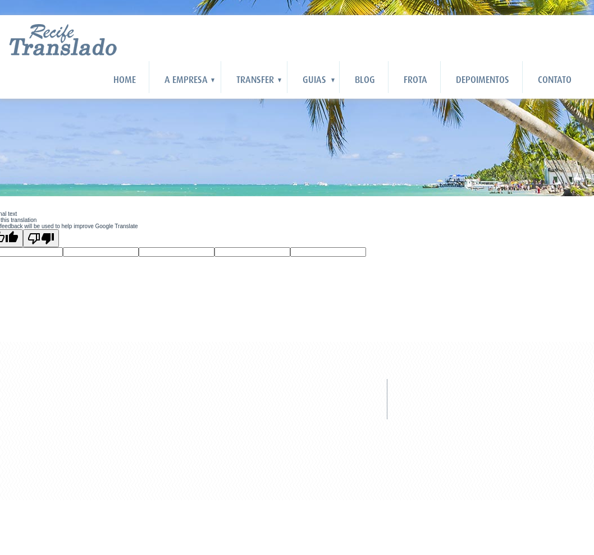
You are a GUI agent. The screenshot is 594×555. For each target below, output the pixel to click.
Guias (314, 80)
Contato (555, 80)
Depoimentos (482, 80)
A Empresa (186, 80)
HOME (124, 80)
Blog (365, 80)
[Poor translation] (41, 238)
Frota (415, 80)
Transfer (255, 80)
